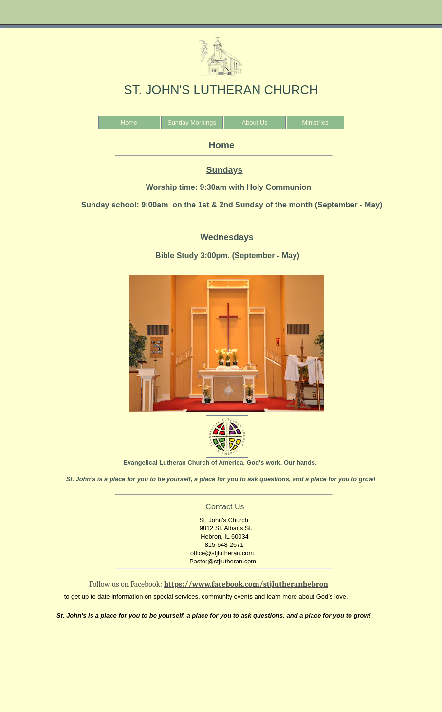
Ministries (315, 122)
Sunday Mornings (191, 122)
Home (129, 122)
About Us (255, 122)
